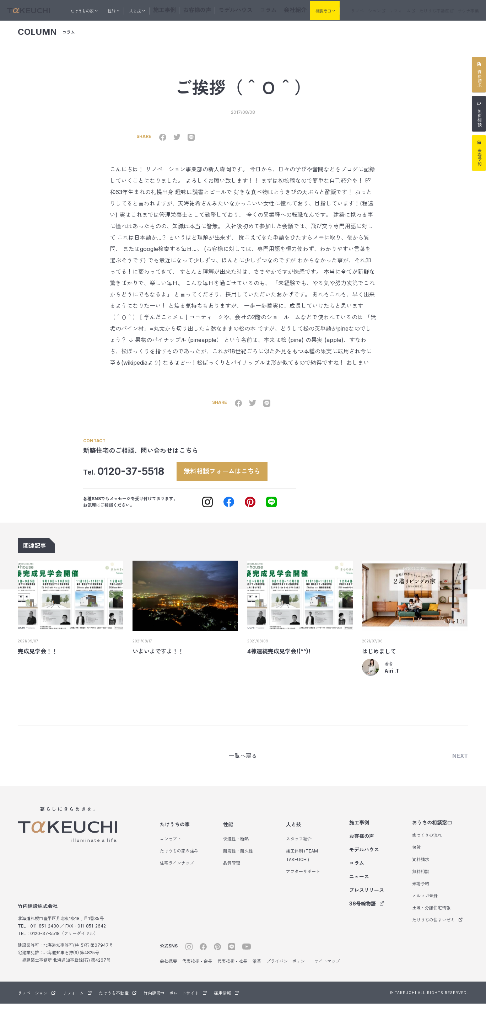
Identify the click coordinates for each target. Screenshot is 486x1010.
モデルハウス (243, 9)
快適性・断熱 (236, 845)
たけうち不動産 (443, 10)
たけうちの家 (175, 831)
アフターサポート (303, 878)
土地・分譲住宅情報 (431, 914)
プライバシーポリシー (287, 967)
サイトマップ (327, 967)
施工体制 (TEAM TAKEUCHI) (302, 862)
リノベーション (384, 10)
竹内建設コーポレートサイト (175, 999)
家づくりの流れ (427, 841)
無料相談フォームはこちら (230, 475)
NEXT (460, 761)
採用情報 (226, 999)
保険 (416, 853)
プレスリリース (366, 896)
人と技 (293, 831)
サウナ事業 (470, 10)
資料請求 (420, 866)
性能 (228, 831)
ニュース (359, 883)
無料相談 (420, 878)
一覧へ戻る (243, 761)
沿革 (257, 967)
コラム (270, 9)
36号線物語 (366, 910)
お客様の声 (213, 9)
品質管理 (231, 869)
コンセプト (170, 845)
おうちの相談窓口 (432, 829)
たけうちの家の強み (179, 857)
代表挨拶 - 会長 (197, 967)
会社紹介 (292, 9)
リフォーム (414, 10)
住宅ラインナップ (177, 869)
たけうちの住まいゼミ (437, 926)
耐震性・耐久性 (238, 857)
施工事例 (186, 9)
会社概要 (168, 967)
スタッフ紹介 (299, 845)
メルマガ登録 (425, 902)
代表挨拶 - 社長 (232, 967)
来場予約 (420, 890)
